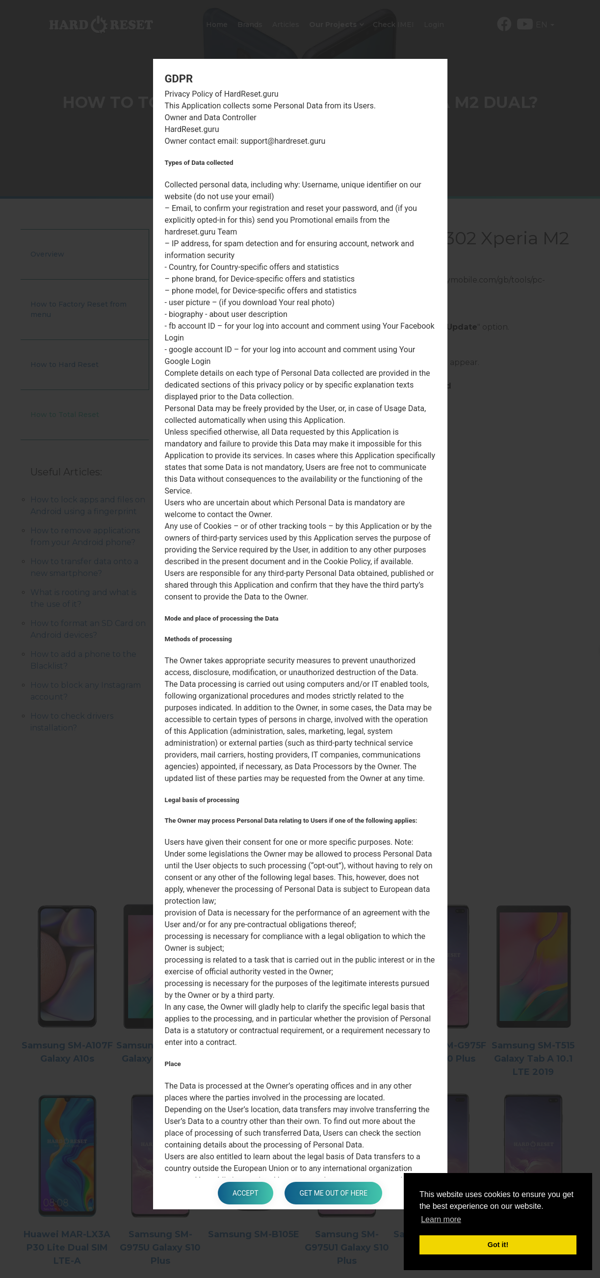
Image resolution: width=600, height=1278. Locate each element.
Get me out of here (333, 1193)
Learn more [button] (441, 1219)
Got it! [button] (498, 1245)
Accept (245, 1193)
